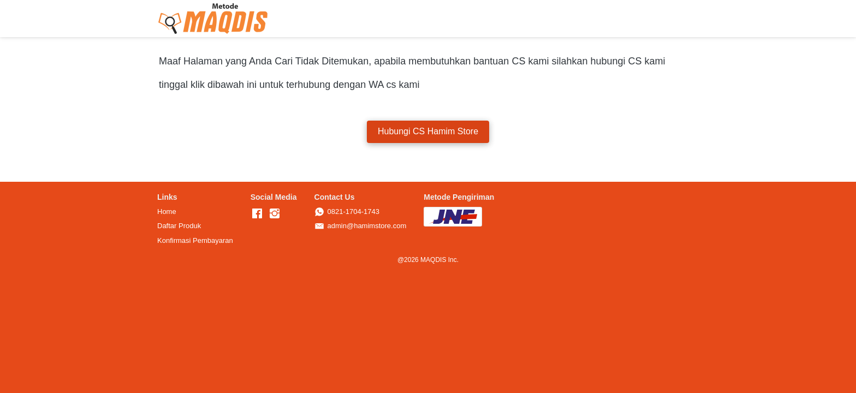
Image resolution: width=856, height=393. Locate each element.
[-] (257, 214)
